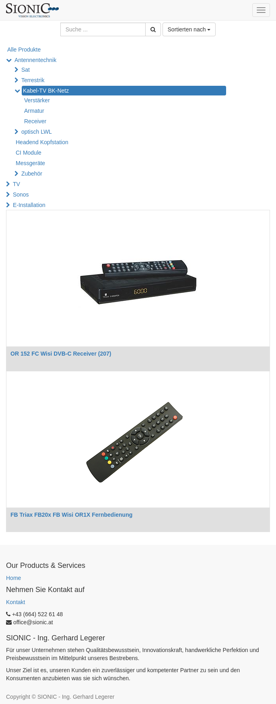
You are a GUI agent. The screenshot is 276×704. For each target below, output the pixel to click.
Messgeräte (30, 163)
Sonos (21, 194)
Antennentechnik (35, 60)
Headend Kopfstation (42, 142)
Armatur (34, 111)
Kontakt (15, 602)
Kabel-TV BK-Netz (46, 90)
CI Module (28, 152)
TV (16, 184)
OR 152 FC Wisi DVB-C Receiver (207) (60, 353)
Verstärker (37, 100)
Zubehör (31, 173)
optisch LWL (36, 131)
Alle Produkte (24, 49)
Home (13, 578)
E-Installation (29, 205)
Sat (25, 69)
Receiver (35, 121)
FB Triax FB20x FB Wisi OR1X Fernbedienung (71, 514)
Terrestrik (33, 80)
